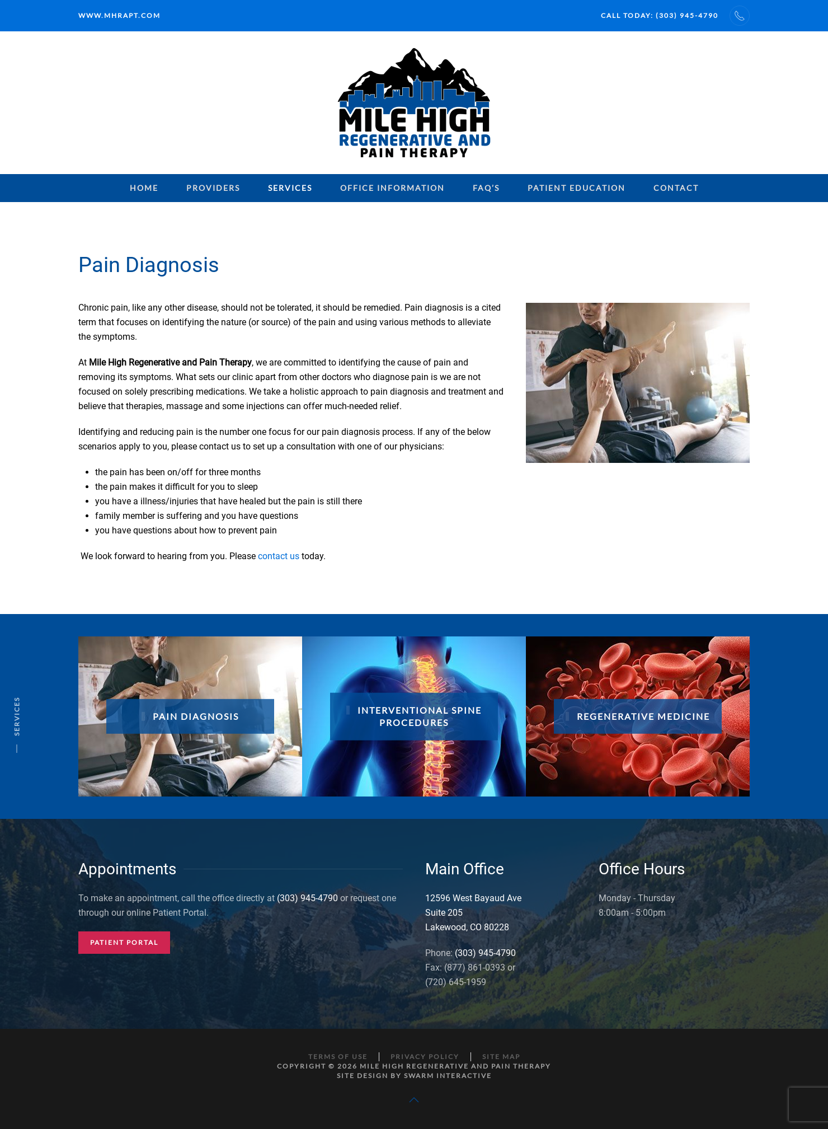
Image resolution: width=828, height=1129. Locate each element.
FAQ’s (486, 188)
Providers (213, 188)
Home (144, 188)
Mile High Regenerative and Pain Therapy (455, 1066)
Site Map (501, 1056)
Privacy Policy (425, 1056)
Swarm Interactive (448, 1075)
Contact (676, 188)
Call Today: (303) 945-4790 (659, 15)
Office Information (392, 188)
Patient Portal (124, 942)
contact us (278, 556)
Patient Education (576, 188)
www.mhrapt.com (119, 15)
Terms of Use (338, 1056)
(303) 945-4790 (307, 898)
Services (290, 188)
